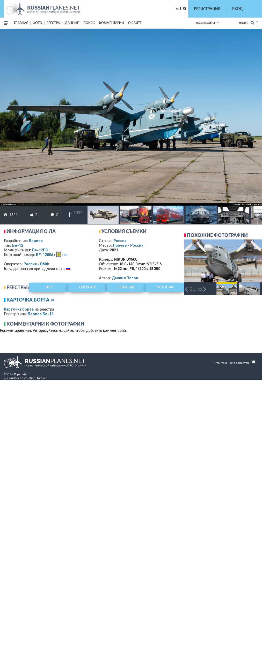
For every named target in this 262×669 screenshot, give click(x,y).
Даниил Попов (125, 277)
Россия (120, 240)
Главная (21, 23)
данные (72, 23)
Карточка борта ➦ (30, 300)
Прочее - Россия (128, 245)
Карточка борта (19, 309)
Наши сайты (205, 22)
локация (126, 287)
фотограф (165, 287)
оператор (87, 287)
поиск (89, 23)
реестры (54, 23)
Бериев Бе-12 (40, 313)
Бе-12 (17, 245)
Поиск (246, 23)
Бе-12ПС (40, 249)
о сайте (135, 23)
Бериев (36, 240)
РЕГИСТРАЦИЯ (207, 8)
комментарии (111, 23)
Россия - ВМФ (36, 263)
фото (37, 23)
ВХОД (237, 8)
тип (65, 254)
